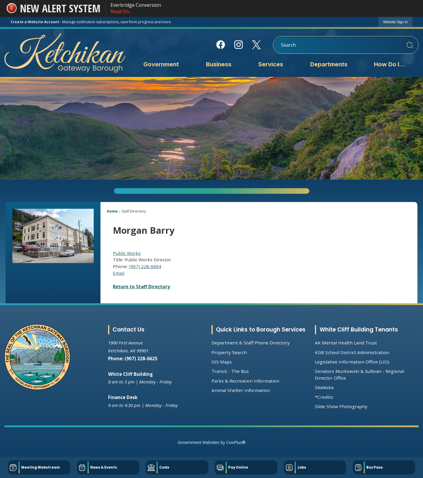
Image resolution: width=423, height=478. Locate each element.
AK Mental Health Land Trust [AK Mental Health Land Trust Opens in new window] (346, 343)
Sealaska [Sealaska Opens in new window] (324, 387)
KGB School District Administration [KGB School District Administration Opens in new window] (352, 352)
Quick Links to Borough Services (261, 330)
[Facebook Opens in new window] (221, 45)
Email (118, 273)
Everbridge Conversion (261, 8)
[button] (409, 45)
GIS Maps (222, 362)
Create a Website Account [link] (35, 21)
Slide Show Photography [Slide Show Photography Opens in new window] (341, 406)
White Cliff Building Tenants (359, 330)
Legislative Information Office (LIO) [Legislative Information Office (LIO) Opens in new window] (352, 362)
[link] (395, 22)
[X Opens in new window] (256, 45)
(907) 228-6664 (145, 266)
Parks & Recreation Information (245, 381)
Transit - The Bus (230, 371)
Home (112, 211)
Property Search (229, 352)
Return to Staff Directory (141, 287)
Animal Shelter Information (241, 390)
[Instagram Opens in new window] (238, 45)
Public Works (127, 253)
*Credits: (324, 397)
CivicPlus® (236, 442)
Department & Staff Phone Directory (251, 343)
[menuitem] (161, 65)
